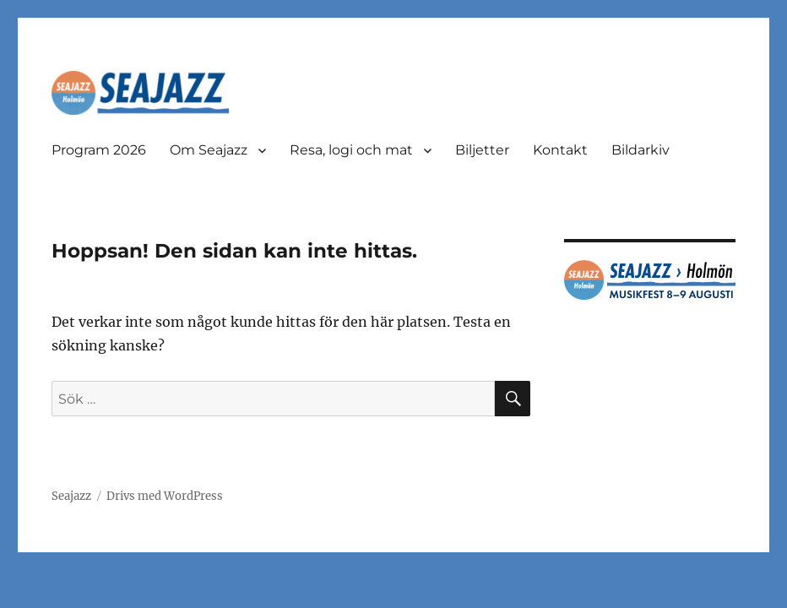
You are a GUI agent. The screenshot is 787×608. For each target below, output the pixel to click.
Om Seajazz (208, 150)
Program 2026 (99, 150)
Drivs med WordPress (164, 496)
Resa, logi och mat (351, 150)
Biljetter (482, 150)
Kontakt (560, 150)
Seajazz (71, 496)
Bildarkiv (640, 150)
